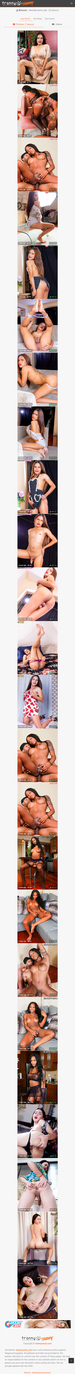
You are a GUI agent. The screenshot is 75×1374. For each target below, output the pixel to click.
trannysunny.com (43, 1343)
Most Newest (25, 19)
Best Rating (38, 19)
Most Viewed (49, 19)
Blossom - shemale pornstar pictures (37, 1373)
